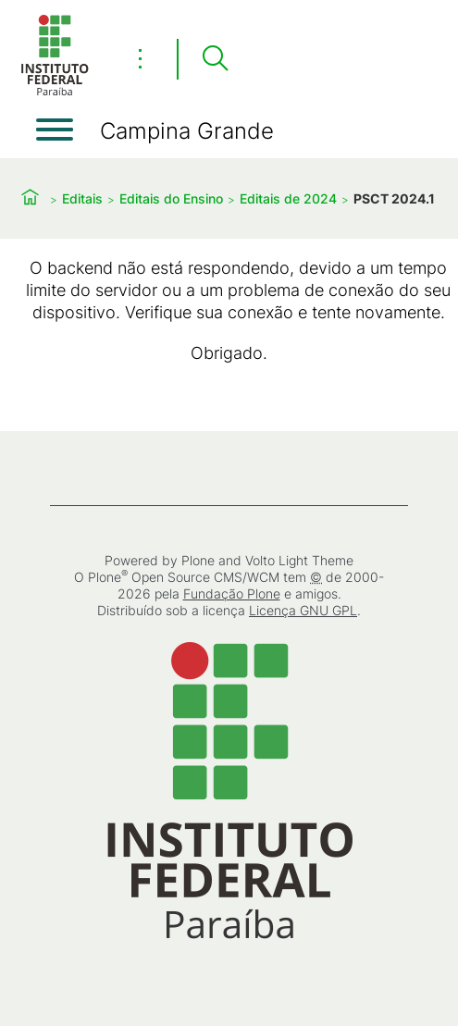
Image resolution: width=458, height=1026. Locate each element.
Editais (82, 198)
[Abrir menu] (55, 129)
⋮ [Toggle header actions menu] (140, 58)
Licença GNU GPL (303, 610)
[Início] (55, 92)
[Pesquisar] (215, 59)
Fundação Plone (231, 593)
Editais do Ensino (171, 198)
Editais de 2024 (288, 198)
